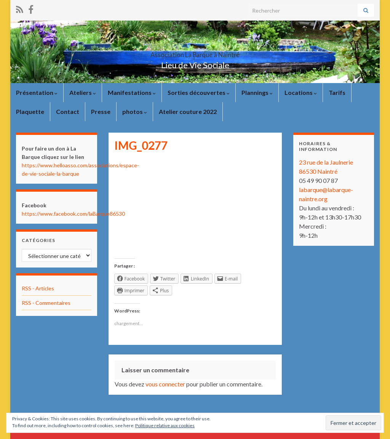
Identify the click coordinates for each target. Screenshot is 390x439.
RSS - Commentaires (46, 303)
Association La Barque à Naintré (195, 52)
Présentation (37, 92)
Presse (100, 111)
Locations (301, 92)
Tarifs (337, 92)
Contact (67, 111)
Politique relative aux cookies (165, 425)
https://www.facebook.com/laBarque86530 (73, 213)
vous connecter (165, 384)
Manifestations (132, 92)
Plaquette (30, 111)
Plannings (257, 92)
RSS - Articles (38, 288)
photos (134, 111)
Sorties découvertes (199, 92)
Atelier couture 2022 (188, 111)
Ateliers (82, 92)
